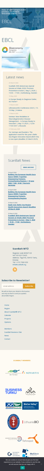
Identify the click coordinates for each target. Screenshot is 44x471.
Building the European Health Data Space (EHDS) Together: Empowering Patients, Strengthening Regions (22, 195)
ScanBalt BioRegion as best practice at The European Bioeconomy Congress (14, 11)
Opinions (7, 322)
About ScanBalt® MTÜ (12, 312)
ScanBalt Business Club (13, 332)
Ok (22, 468)
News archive (28, 167)
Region (7, 308)
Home (4, 10)
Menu (5, 4)
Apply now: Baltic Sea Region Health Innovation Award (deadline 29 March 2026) (22, 207)
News (6, 335)
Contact (7, 339)
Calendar (7, 315)
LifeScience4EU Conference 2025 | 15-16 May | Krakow (23, 109)
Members (8, 329)
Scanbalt (36, 10)
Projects (7, 319)
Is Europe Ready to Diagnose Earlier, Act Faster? (23, 100)
